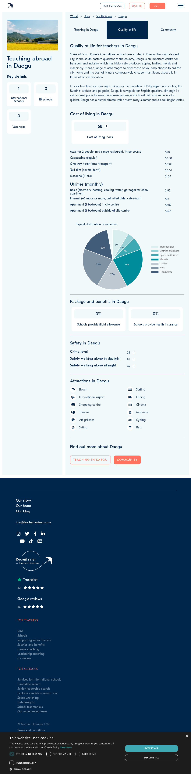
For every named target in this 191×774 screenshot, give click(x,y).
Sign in (137, 5)
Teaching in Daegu (90, 460)
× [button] (186, 736)
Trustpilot (30, 580)
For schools (112, 5)
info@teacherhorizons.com (33, 522)
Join (157, 5)
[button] (64, 769)
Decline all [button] (151, 757)
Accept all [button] (152, 748)
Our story (23, 500)
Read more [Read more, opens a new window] (66, 747)
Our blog (23, 511)
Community (127, 460)
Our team (23, 506)
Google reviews (29, 599)
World (74, 16)
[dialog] (95, 753)
